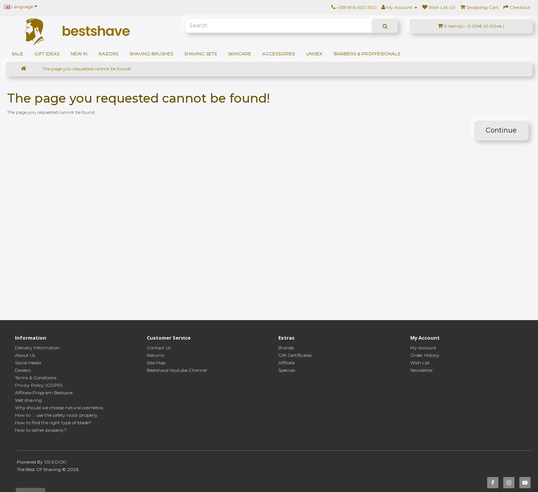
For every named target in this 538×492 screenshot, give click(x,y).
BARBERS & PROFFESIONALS (367, 54)
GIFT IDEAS (46, 54)
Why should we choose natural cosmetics (59, 407)
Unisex (314, 54)
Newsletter (421, 370)
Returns (155, 355)
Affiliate (286, 362)
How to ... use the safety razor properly (56, 415)
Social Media (28, 362)
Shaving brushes (151, 54)
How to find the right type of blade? (53, 422)
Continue (501, 130)
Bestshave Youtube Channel (177, 370)
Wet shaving (28, 400)
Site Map (156, 362)
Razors (108, 54)
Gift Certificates (295, 355)
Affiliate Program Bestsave (43, 392)
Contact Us (159, 347)
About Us (25, 355)
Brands (286, 347)
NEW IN (79, 54)
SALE (17, 54)
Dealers (23, 370)
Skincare (239, 54)
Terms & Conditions (35, 377)
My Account (423, 347)
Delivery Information (37, 347)
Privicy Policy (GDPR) (38, 385)
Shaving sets (200, 54)
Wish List (420, 362)
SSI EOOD (55, 462)
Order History (424, 355)
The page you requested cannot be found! (86, 69)
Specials (286, 370)
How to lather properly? (41, 430)
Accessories (278, 54)
